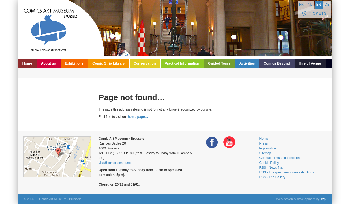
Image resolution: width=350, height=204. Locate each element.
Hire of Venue (310, 63)
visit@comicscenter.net (115, 163)
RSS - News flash (272, 167)
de (327, 4)
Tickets (314, 13)
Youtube (229, 142)
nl (310, 4)
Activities (247, 63)
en (318, 4)
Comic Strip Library (108, 63)
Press (263, 143)
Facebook (212, 142)
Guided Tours (219, 63)
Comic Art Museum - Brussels (61, 28)
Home (27, 63)
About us (48, 63)
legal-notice (267, 148)
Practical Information (182, 63)
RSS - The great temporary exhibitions (286, 172)
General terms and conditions (280, 158)
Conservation (145, 63)
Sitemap (265, 153)
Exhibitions (74, 63)
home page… (138, 117)
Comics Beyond (277, 63)
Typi (323, 199)
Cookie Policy (269, 163)
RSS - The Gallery (272, 177)
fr (301, 4)
